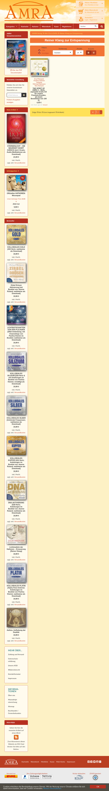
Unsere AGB (13, 665)
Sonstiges (43, 53)
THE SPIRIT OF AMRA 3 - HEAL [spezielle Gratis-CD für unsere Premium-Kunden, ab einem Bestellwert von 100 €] (39, 94)
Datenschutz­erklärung (13, 660)
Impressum (12, 678)
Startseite (24, 26)
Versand (45, 105)
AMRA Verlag (37, 33)
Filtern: (44, 48)
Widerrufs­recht (14, 670)
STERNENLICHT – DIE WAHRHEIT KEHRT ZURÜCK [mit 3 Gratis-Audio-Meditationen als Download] (16, 150)
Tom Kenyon (39, 86)
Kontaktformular (14, 674)
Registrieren (66, 26)
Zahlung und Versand (16, 654)
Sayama (39, 82)
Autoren (35, 26)
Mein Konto (60, 762)
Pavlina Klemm (39, 80)
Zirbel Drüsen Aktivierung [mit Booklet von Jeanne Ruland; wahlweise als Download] (16, 289)
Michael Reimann (39, 84)
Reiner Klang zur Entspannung (71, 33)
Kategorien (10, 26)
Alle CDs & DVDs (50, 33)
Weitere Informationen (52, 788)
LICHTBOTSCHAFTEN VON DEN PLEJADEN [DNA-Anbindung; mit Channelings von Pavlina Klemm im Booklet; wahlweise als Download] (16, 334)
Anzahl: (79, 49)
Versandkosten (19, 163)
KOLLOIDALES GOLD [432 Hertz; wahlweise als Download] (16, 249)
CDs (41, 50)
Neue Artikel (12, 110)
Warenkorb (46, 26)
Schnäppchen (13, 171)
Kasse (56, 26)
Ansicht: (91, 49)
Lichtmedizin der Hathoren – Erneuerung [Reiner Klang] (16, 549)
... (96, 112)
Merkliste (44, 762)
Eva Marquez (39, 79)
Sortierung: (63, 49)
